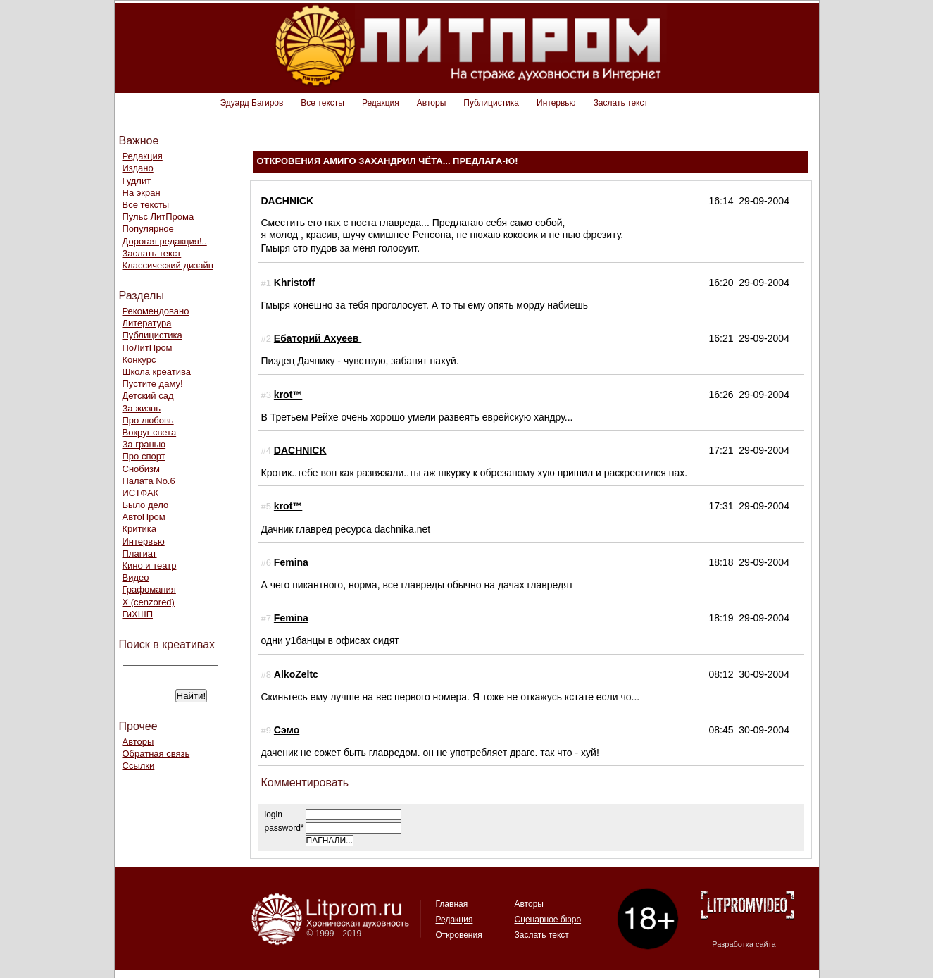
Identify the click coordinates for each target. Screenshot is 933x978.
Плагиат (140, 553)
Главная (452, 904)
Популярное (148, 228)
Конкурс (139, 359)
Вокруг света (150, 432)
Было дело (146, 505)
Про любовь (148, 420)
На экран (142, 192)
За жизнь (142, 408)
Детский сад (148, 395)
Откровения (459, 935)
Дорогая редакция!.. (165, 241)
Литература (147, 323)
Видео (136, 577)
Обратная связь (156, 753)
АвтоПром (144, 517)
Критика (139, 529)
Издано (138, 168)
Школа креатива (157, 371)
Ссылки (139, 765)
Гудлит (137, 180)
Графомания (149, 589)
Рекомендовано (156, 311)
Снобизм (141, 469)
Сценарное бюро (548, 919)
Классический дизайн (168, 265)
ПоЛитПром (148, 347)
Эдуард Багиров (252, 103)
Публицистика (491, 103)
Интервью (556, 103)
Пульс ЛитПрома (158, 216)
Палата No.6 (149, 481)
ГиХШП (138, 614)
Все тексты (322, 103)
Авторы (431, 103)
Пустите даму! (153, 383)
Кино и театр (150, 565)
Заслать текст (621, 103)
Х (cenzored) (149, 602)
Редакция (380, 103)
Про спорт (144, 456)
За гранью (144, 444)
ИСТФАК (141, 493)
